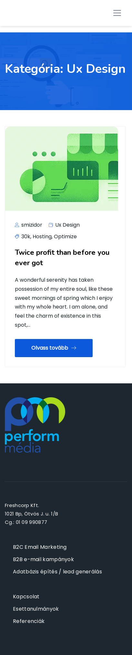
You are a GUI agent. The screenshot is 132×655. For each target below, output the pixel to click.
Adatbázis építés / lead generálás (57, 571)
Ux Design (67, 225)
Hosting (42, 236)
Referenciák (29, 621)
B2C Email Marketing (40, 547)
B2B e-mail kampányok (43, 559)
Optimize (65, 236)
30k (25, 236)
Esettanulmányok (36, 609)
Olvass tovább (53, 348)
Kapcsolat (26, 596)
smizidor (28, 225)
